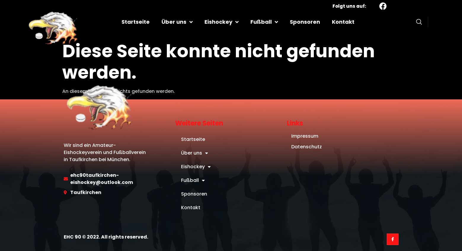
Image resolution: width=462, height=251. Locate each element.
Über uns (177, 22)
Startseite (136, 22)
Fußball (264, 22)
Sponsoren (305, 22)
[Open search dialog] (419, 23)
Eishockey (221, 22)
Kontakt (343, 22)
